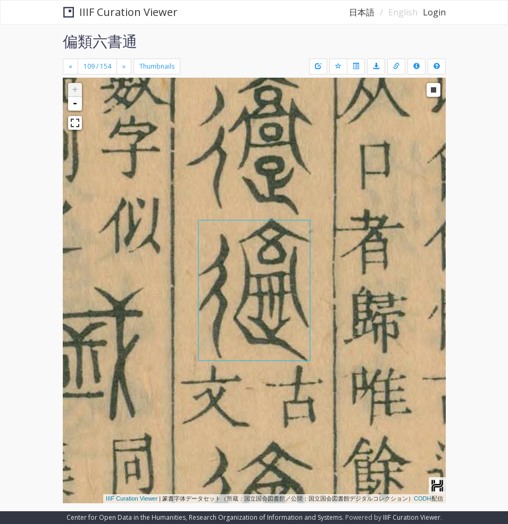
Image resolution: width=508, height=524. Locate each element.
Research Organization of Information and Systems (265, 517)
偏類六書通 (100, 41)
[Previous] (70, 66)
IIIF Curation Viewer (120, 12)
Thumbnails (156, 66)
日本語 (361, 12)
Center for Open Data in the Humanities (126, 517)
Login (434, 12)
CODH (422, 498)
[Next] (123, 66)
